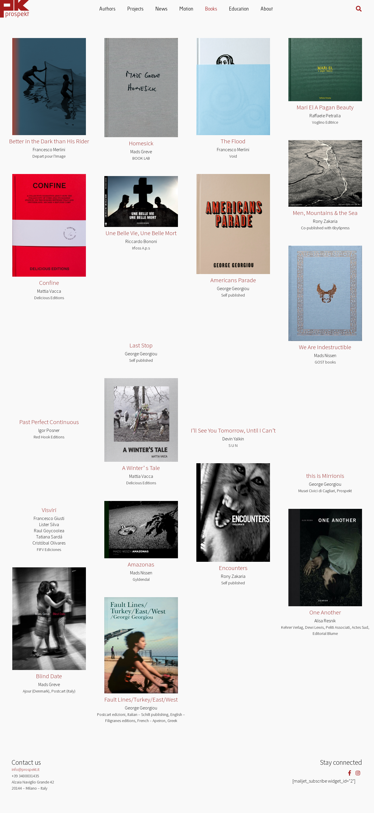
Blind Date (49, 676)
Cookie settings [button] (331, 803)
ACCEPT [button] (358, 803)
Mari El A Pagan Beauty (325, 107)
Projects (136, 9)
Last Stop (141, 345)
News (162, 9)
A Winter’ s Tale (141, 468)
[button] (358, 8)
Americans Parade (233, 280)
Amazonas (141, 564)
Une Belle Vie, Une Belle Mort (140, 233)
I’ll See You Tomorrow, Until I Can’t (233, 430)
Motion (187, 9)
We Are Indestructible (325, 347)
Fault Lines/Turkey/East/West (141, 699)
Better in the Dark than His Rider (49, 141)
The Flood (233, 141)
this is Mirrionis (325, 476)
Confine (49, 283)
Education (239, 9)
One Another (325, 612)
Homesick (141, 143)
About (267, 9)
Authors (108, 9)
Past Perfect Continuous (49, 422)
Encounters (233, 568)
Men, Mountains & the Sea (325, 213)
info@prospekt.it (25, 769)
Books (211, 9)
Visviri (49, 510)
